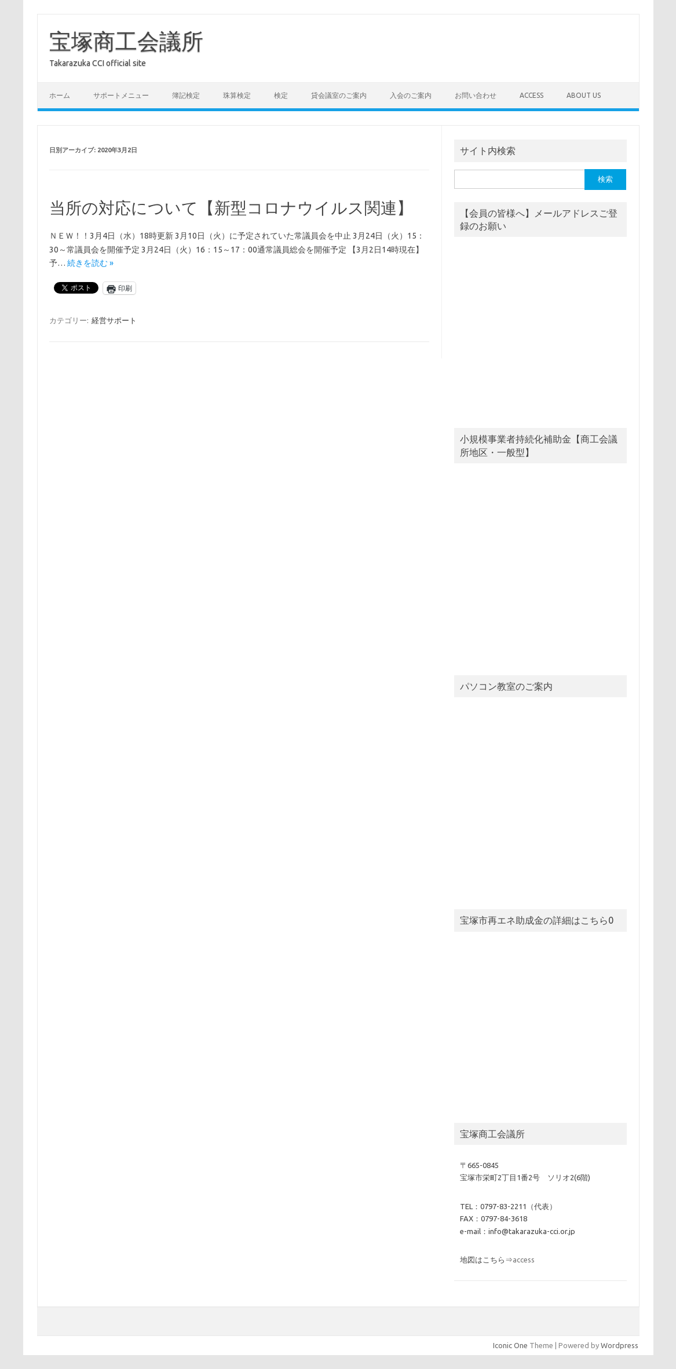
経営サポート (114, 320)
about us (584, 95)
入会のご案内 (411, 95)
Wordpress (619, 1345)
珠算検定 (237, 95)
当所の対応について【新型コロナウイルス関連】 (231, 208)
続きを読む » (90, 263)
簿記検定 (186, 95)
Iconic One (510, 1345)
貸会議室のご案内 (339, 95)
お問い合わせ (475, 95)
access (531, 95)
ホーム (59, 95)
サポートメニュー (121, 95)
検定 (281, 95)
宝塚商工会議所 (126, 41)
